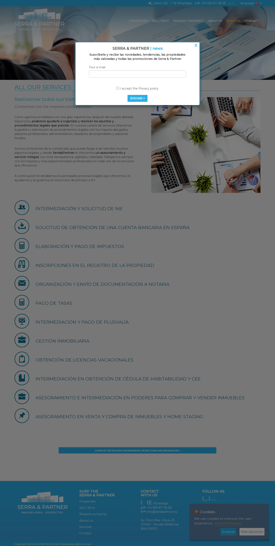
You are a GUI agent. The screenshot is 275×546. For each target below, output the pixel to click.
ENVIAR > (137, 98)
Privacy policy (149, 88)
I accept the (137, 88)
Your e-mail (97, 67)
